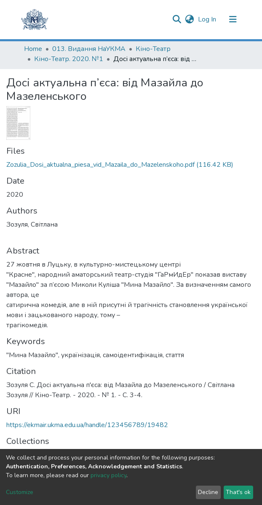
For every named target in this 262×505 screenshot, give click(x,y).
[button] (189, 19)
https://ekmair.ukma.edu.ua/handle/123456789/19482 (87, 425)
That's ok (238, 492)
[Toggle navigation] (233, 19)
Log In (208, 19)
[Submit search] (176, 19)
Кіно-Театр (153, 48)
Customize (19, 492)
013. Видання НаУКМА (89, 48)
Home (33, 48)
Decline (208, 492)
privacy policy (108, 475)
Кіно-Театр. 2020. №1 (68, 59)
